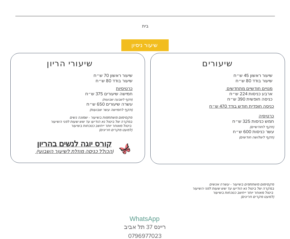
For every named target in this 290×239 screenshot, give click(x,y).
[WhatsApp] (145, 218)
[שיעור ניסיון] (145, 45)
